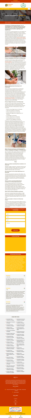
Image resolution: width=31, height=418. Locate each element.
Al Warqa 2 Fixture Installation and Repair (10, 345)
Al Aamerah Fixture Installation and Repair (10, 325)
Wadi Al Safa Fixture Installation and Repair (20, 368)
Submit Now (15, 230)
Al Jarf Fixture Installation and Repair (10, 331)
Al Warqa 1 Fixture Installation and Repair (10, 342)
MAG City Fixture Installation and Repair (20, 338)
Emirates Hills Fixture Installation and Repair (10, 372)
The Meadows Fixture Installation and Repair (20, 360)
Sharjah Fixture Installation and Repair (20, 348)
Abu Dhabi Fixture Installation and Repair (10, 320)
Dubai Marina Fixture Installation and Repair (10, 369)
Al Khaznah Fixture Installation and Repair (10, 340)
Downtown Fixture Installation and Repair (10, 360)
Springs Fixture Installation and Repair (20, 354)
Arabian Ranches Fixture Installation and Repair (10, 348)
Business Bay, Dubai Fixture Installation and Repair (10, 354)
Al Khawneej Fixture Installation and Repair (10, 337)
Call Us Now (21, 416)
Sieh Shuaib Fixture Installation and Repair (20, 351)
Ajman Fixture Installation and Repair (10, 322)
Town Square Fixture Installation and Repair (20, 365)
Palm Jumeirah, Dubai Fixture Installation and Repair (20, 345)
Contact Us (10, 416)
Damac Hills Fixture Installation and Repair (10, 358)
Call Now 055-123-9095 (5, 8)
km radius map (15, 244)
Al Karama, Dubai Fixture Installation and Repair (10, 334)
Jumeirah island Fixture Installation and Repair (20, 332)
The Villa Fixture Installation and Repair (20, 362)
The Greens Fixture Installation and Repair (20, 357)
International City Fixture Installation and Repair (21, 320)
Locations (15, 398)
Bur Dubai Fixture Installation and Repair (10, 351)
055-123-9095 (16, 392)
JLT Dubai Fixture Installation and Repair (20, 322)
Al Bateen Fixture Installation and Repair (10, 328)
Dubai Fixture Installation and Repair (10, 363)
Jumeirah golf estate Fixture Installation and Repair (20, 328)
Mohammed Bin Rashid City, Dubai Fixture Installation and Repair (21, 341)
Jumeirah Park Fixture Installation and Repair (20, 335)
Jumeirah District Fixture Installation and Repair (21, 325)
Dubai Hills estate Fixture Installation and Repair (10, 366)
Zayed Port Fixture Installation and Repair (20, 371)
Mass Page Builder (22, 413)
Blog (15, 400)
